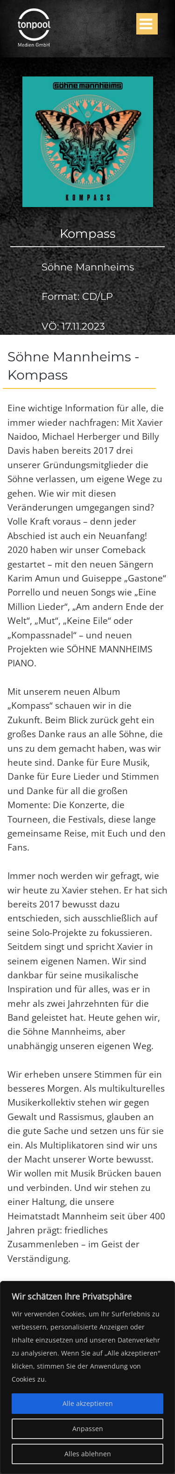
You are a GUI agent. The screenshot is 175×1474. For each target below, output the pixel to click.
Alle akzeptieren (88, 1403)
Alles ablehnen (87, 1453)
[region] (87, 1377)
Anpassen (87, 1428)
